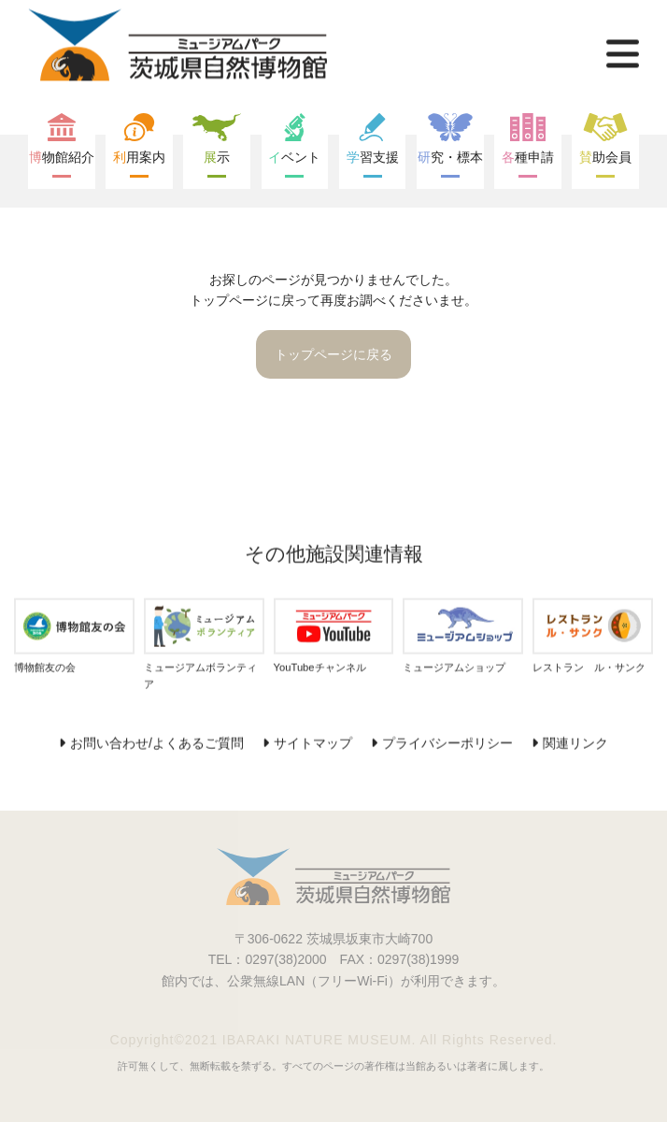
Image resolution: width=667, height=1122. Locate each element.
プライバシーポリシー (447, 743)
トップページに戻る (333, 354)
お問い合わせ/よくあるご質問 (157, 743)
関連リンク (575, 743)
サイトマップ (313, 743)
